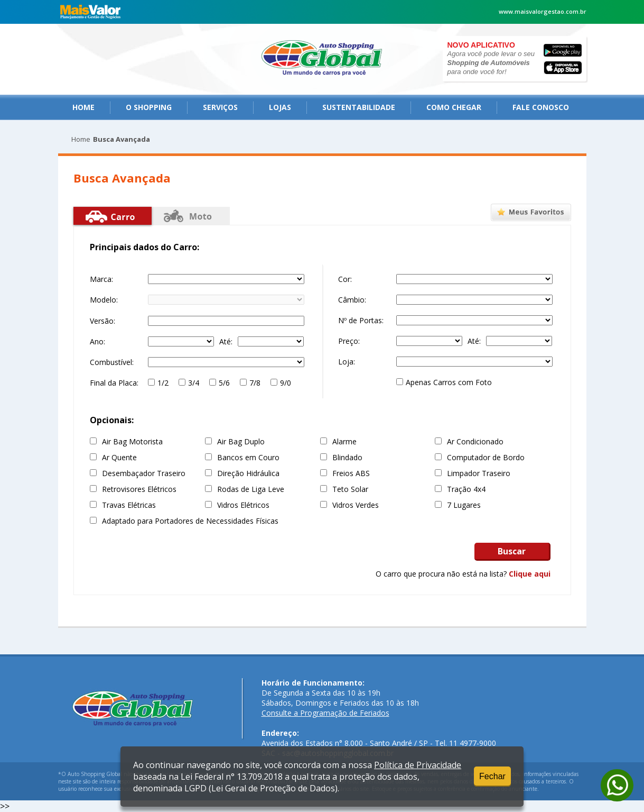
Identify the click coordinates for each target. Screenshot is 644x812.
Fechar (492, 776)
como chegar (453, 107)
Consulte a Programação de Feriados (325, 713)
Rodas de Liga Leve (250, 489)
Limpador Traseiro (478, 473)
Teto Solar (350, 489)
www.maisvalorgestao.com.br (542, 11)
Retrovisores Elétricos (139, 489)
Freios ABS (351, 473)
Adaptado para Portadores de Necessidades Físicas (190, 521)
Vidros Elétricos (243, 505)
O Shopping (149, 107)
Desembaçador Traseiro (143, 473)
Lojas (280, 107)
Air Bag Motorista (132, 441)
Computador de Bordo (486, 457)
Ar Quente (119, 457)
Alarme (344, 441)
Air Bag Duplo (241, 441)
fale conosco (540, 107)
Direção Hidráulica (248, 473)
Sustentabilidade (358, 107)
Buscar (512, 551)
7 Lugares (464, 505)
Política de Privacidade (417, 765)
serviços (220, 107)
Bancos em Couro (248, 457)
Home (83, 107)
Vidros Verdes (355, 505)
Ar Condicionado (475, 441)
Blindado (347, 457)
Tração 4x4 (466, 489)
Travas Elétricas (129, 505)
